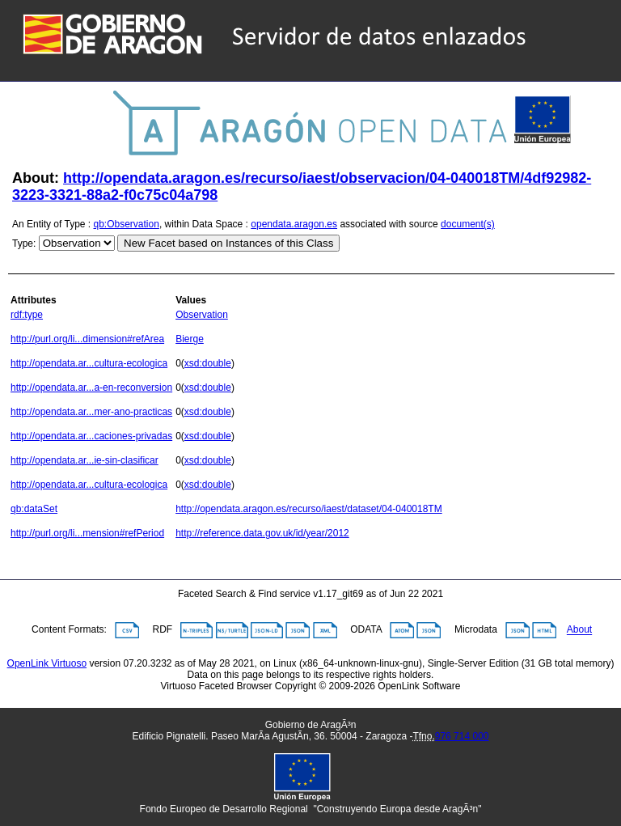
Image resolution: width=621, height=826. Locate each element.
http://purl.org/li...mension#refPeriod (87, 533)
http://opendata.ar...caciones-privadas (91, 436)
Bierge (189, 339)
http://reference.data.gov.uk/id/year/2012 (262, 533)
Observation (201, 314)
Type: (24, 243)
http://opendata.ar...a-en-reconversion (91, 387)
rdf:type (27, 314)
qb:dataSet (34, 509)
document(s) (468, 224)
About (579, 630)
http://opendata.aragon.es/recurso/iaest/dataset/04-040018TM (308, 509)
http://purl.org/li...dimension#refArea (87, 339)
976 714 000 (462, 736)
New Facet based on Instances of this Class (228, 243)
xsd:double (207, 363)
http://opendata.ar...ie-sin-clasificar (84, 460)
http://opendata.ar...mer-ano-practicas (91, 411)
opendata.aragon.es (294, 224)
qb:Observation (126, 224)
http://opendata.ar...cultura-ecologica (89, 363)
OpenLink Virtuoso (47, 663)
